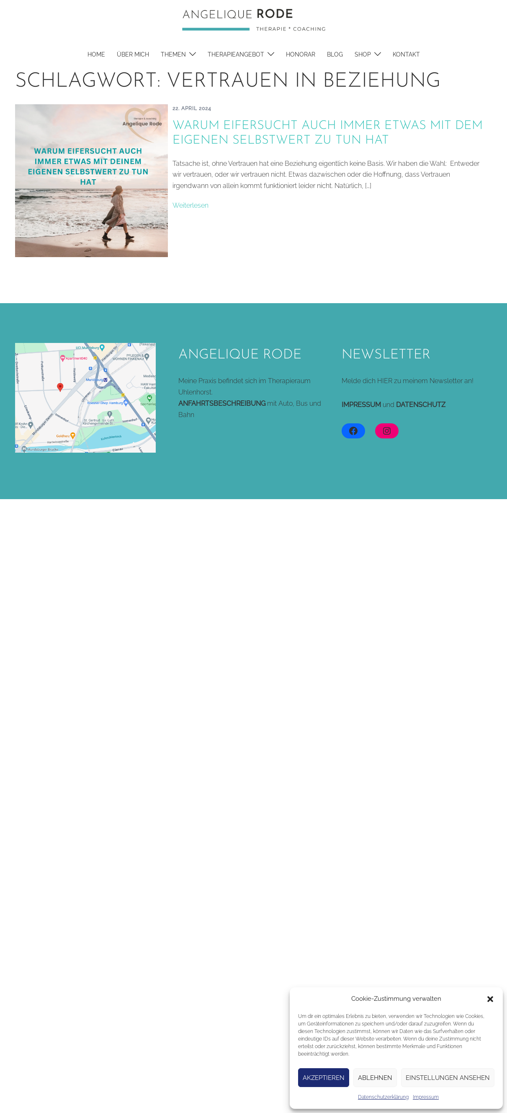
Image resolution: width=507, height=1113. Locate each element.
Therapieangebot (236, 54)
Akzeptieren (324, 1078)
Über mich (133, 54)
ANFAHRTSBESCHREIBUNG (221, 403)
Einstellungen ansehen (448, 1078)
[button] (490, 999)
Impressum (426, 1097)
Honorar (300, 54)
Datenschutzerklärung (383, 1097)
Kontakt (406, 54)
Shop (363, 54)
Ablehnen (375, 1078)
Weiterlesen (190, 205)
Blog (335, 54)
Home (96, 54)
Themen (173, 54)
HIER (384, 381)
